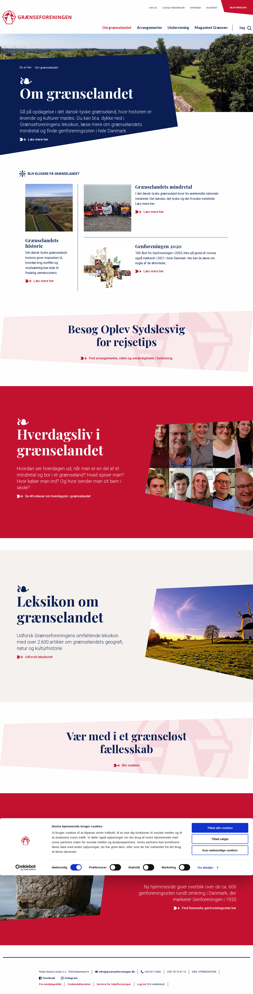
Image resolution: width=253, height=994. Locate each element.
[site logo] (37, 19)
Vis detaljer (205, 986)
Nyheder (195, 7)
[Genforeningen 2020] (153, 254)
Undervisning (178, 27)
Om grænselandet (116, 27)
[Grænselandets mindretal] (153, 195)
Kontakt (211, 7)
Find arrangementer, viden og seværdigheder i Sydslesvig (130, 358)
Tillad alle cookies (220, 946)
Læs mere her (38, 139)
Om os (153, 7)
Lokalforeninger (173, 7)
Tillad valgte (219, 957)
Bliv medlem (238, 7)
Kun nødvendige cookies (220, 968)
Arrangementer (149, 27)
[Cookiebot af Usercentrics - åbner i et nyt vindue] (25, 986)
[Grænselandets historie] (49, 230)
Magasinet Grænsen (211, 27)
